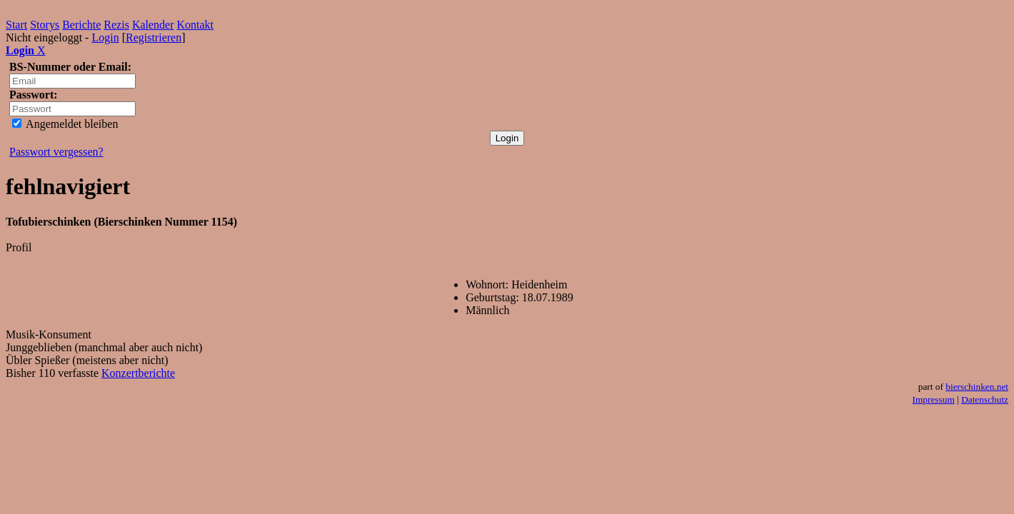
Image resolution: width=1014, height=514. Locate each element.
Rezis (116, 25)
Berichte (81, 25)
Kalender (153, 25)
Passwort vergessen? (56, 152)
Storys (44, 25)
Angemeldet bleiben (65, 124)
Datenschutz (984, 399)
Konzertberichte (138, 373)
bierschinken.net (976, 386)
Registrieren (153, 37)
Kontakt (195, 25)
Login (105, 37)
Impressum (934, 399)
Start (16, 25)
